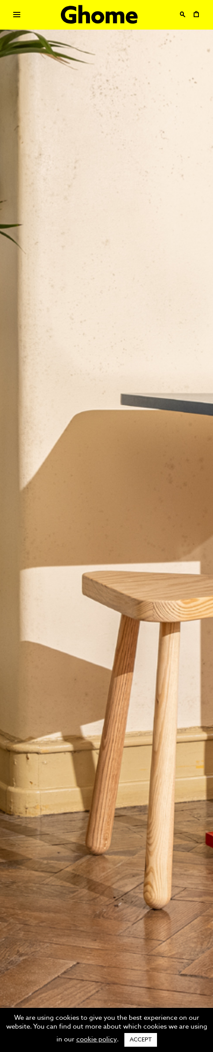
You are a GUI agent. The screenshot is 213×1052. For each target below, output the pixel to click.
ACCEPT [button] (141, 1040)
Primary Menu (14, 16)
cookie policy (96, 1039)
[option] (106, 526)
